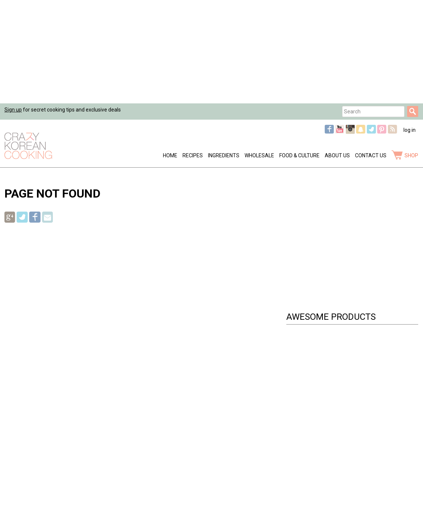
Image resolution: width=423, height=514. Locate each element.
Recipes (192, 155)
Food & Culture (299, 155)
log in (409, 130)
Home (170, 155)
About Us (337, 155)
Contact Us (370, 155)
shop (411, 155)
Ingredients (223, 155)
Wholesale (259, 155)
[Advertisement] (211, 51)
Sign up (13, 110)
